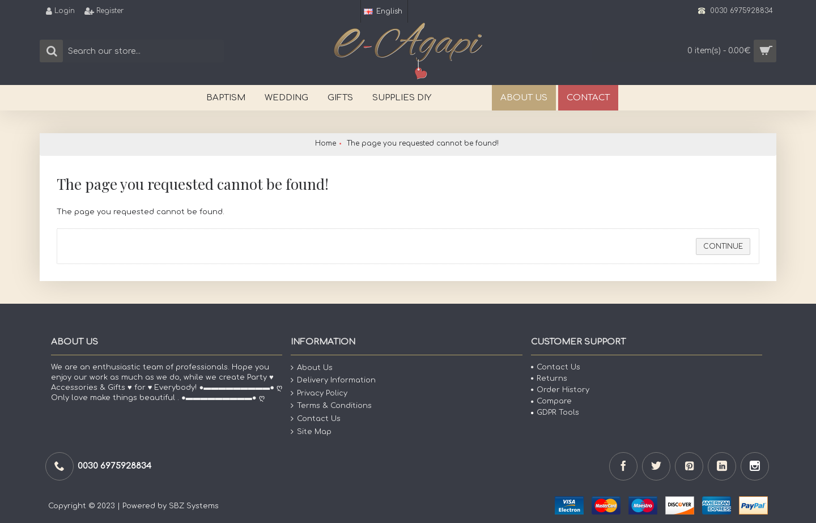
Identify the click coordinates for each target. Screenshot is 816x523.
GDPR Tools (555, 412)
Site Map (311, 431)
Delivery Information (333, 380)
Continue (723, 246)
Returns (549, 378)
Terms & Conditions (331, 406)
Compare (551, 401)
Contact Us (316, 419)
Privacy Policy (319, 393)
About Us (312, 367)
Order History (560, 390)
